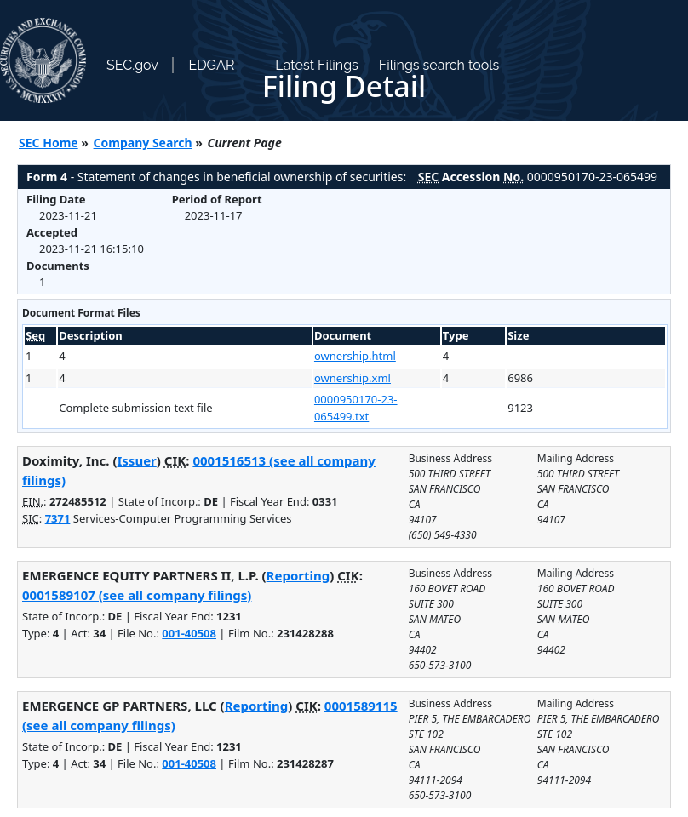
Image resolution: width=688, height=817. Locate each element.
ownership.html (355, 355)
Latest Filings (316, 65)
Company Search (143, 142)
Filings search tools (439, 65)
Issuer (137, 460)
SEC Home (48, 142)
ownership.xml (352, 378)
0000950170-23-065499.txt (356, 407)
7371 (58, 518)
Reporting (298, 575)
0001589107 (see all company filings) (136, 594)
